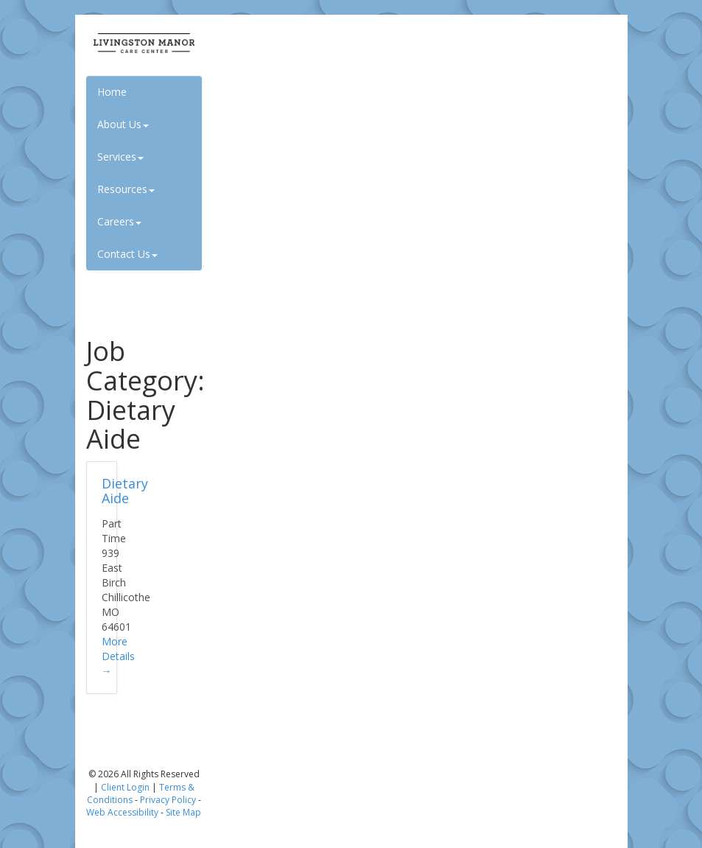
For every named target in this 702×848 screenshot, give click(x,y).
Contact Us (127, 254)
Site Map (183, 812)
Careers (119, 221)
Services (120, 157)
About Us (123, 124)
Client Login (125, 787)
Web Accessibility (122, 812)
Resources (126, 189)
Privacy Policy (168, 799)
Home (112, 92)
